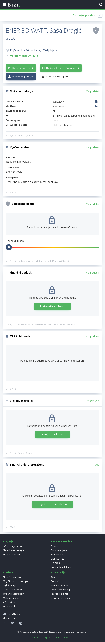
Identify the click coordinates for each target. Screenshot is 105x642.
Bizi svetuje (57, 554)
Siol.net (35, 637)
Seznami (7, 606)
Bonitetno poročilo (22, 76)
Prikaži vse (93, 401)
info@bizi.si (13, 614)
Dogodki (55, 563)
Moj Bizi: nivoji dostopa (15, 581)
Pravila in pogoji (59, 593)
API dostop (9, 602)
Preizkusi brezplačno (52, 306)
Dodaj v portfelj (21, 68)
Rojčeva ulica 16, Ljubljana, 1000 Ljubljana (34, 50)
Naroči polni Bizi (12, 577)
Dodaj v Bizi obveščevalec (61, 68)
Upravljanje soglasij (61, 598)
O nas (54, 577)
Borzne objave (59, 550)
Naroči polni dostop (52, 434)
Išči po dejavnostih (13, 546)
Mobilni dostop (11, 598)
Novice (54, 546)
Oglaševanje (9, 585)
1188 (66, 637)
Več (97, 464)
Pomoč (55, 581)
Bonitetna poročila (13, 589)
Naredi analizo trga (13, 550)
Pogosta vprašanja (61, 589)
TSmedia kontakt (60, 585)
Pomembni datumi (61, 567)
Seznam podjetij (11, 554)
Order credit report (13, 593)
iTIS (57, 637)
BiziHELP (55, 558)
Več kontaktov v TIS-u (24, 55)
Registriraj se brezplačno (52, 504)
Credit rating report (57, 76)
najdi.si (47, 637)
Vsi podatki (92, 91)
